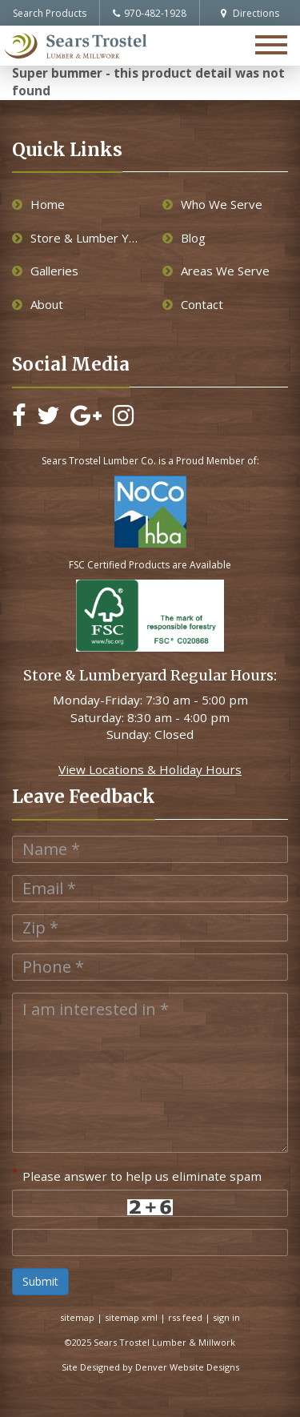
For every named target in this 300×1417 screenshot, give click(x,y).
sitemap (77, 1317)
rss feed (185, 1317)
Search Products (49, 13)
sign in (226, 1317)
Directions (250, 13)
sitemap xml (131, 1317)
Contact (192, 304)
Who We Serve (212, 204)
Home (38, 204)
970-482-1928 (149, 13)
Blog (184, 238)
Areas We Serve (216, 271)
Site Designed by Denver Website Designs (150, 1367)
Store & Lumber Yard (75, 238)
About (37, 304)
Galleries (45, 271)
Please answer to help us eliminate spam (137, 1174)
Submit (40, 1281)
